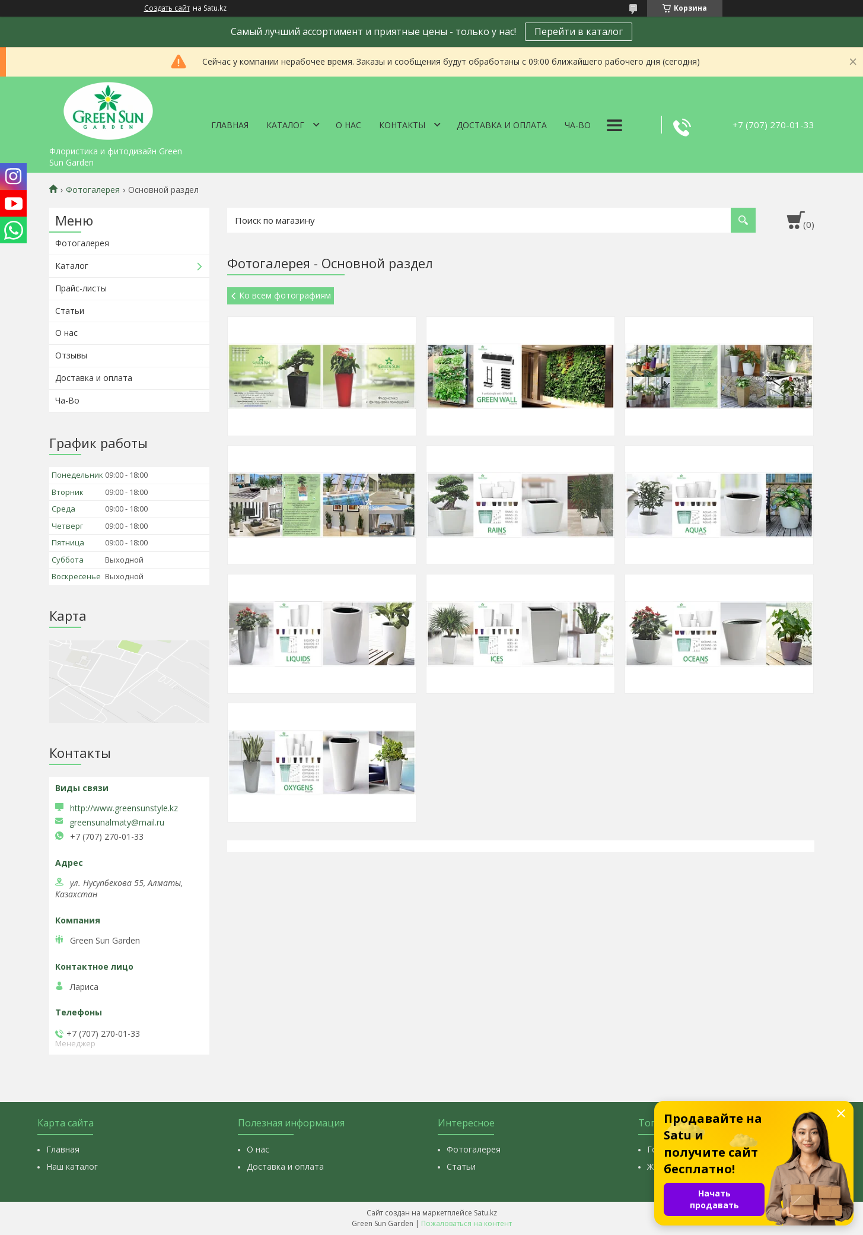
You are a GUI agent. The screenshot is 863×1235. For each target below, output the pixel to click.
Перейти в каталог (578, 31)
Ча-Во (578, 125)
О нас (348, 125)
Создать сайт (167, 8)
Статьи (69, 310)
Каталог (285, 125)
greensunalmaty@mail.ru (116, 822)
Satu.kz (485, 1213)
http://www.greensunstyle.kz (124, 808)
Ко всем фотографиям (285, 295)
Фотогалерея (93, 190)
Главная (230, 125)
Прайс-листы (81, 288)
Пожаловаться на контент (466, 1223)
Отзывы (71, 355)
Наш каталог (72, 1166)
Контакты (402, 125)
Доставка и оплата (502, 125)
